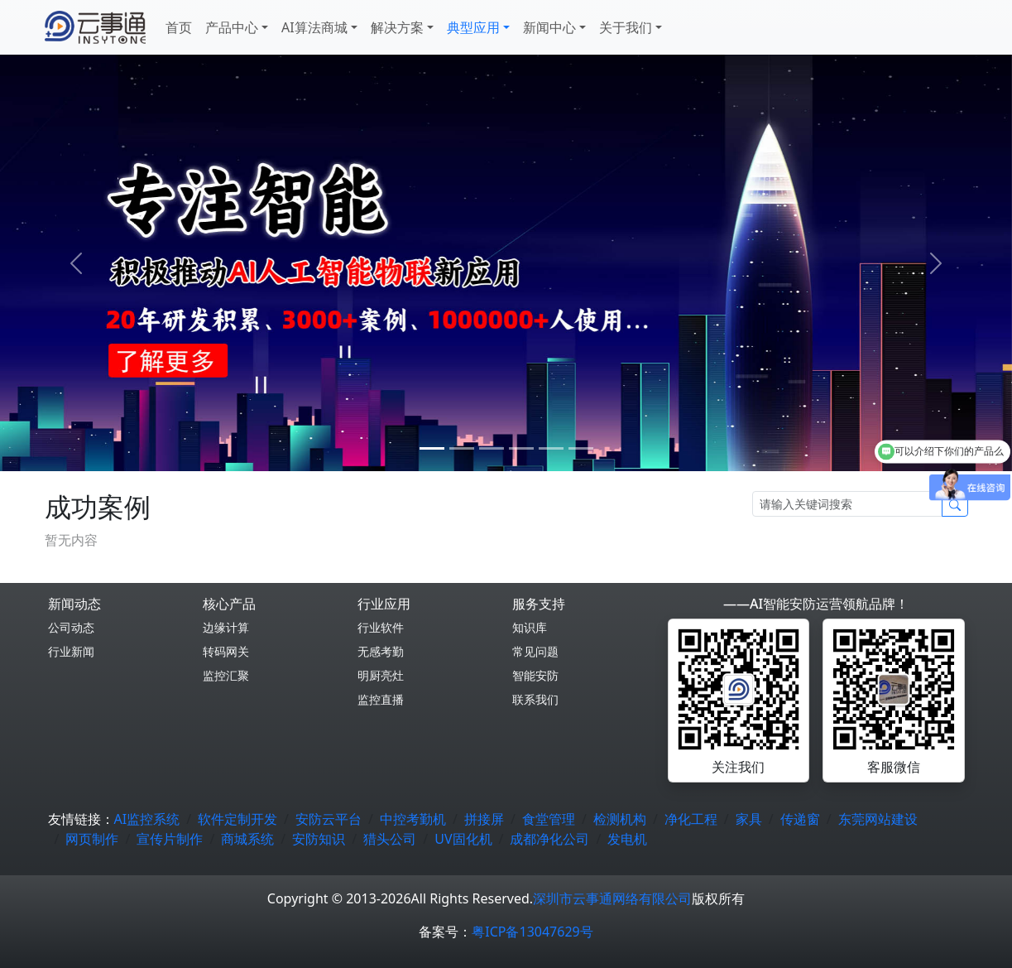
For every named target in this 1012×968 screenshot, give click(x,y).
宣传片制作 (170, 839)
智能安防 (535, 675)
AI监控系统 (147, 819)
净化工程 (690, 819)
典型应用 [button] (473, 27)
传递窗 (800, 819)
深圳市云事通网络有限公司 (612, 898)
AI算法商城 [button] (314, 27)
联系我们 (535, 699)
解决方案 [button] (397, 27)
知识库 (529, 627)
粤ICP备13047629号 (532, 931)
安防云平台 (328, 819)
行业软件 (380, 627)
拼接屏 (484, 819)
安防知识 (318, 839)
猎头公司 (389, 839)
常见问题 (535, 651)
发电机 (627, 839)
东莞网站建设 (878, 819)
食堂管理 (548, 819)
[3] (521, 448)
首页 (178, 27)
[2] (491, 448)
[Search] (847, 504)
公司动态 (71, 627)
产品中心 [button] (231, 27)
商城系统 (247, 839)
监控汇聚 (226, 675)
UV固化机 (463, 839)
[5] (580, 448)
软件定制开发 (237, 819)
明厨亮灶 (380, 675)
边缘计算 (226, 627)
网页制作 (91, 839)
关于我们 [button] (625, 27)
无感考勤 (380, 651)
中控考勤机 (413, 819)
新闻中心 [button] (549, 27)
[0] (432, 448)
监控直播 (380, 699)
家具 (749, 819)
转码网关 (226, 651)
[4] (551, 448)
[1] (461, 448)
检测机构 (619, 819)
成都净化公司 (549, 839)
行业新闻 (71, 651)
